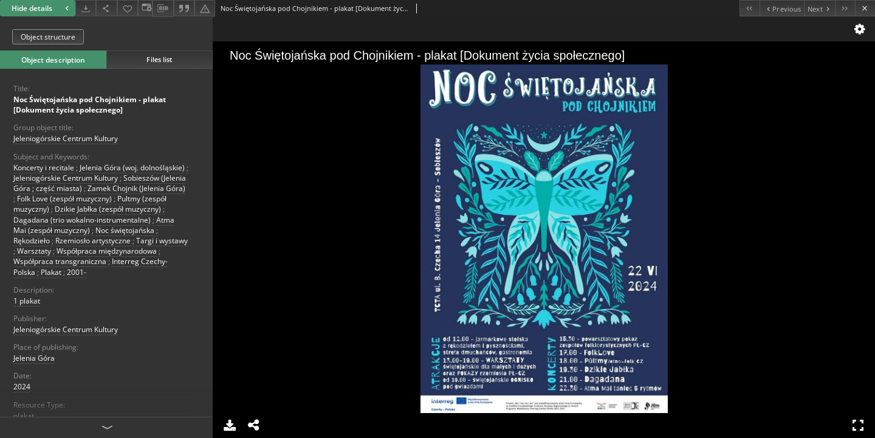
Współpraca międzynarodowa (107, 251)
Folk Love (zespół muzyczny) (64, 198)
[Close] (865, 8)
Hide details (42, 8)
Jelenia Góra (34, 358)
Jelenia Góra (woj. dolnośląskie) (132, 167)
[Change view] (145, 8)
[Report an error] (204, 8)
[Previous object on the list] (782, 8)
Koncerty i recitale (43, 167)
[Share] (106, 8)
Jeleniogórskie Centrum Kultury (65, 138)
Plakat (51, 272)
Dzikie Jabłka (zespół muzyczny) (108, 209)
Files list (159, 59)
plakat (23, 416)
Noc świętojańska (124, 230)
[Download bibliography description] (163, 8)
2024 (21, 386)
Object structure (48, 37)
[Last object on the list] (845, 8)
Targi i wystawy (162, 240)
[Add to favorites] (127, 8)
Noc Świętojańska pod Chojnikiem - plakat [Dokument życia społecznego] (89, 104)
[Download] (85, 8)
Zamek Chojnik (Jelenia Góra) (136, 188)
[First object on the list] (749, 8)
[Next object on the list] (819, 8)
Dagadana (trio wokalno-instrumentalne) (82, 220)
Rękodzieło (31, 240)
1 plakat (26, 301)
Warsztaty (34, 251)
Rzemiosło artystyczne (93, 240)
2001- (76, 272)
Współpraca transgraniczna (59, 261)
